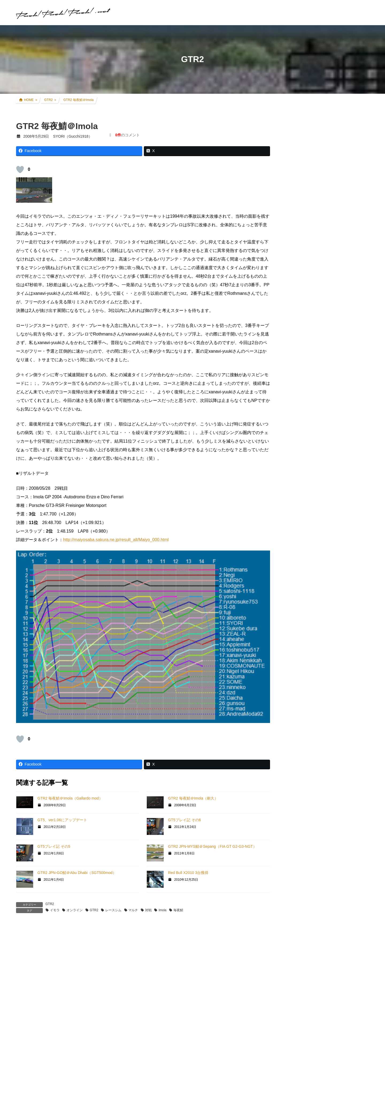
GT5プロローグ (303, 596)
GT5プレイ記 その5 (53, 846)
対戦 (148, 910)
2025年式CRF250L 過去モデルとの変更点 (327, 851)
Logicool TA (300, 647)
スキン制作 (299, 717)
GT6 (294, 576)
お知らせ (297, 758)
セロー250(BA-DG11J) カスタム (321, 407)
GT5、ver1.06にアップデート (62, 820)
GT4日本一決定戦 (305, 627)
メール (25, 1063)
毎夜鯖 (178, 910)
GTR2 (49, 904)
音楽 (294, 738)
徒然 (294, 748)
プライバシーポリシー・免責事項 (319, 999)
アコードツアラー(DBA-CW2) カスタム (327, 428)
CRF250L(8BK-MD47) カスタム (320, 397)
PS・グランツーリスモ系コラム (317, 667)
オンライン (75, 910)
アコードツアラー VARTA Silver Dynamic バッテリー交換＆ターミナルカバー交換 (339, 161)
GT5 (294, 586)
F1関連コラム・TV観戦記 (315, 490)
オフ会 (296, 727)
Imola (162, 910)
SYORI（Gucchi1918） (339, 805)
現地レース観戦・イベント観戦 (320, 480)
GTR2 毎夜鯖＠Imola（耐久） (193, 798)
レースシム (113, 910)
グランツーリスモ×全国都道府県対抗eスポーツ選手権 (328, 544)
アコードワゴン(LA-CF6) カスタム (323, 438)
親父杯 (296, 531)
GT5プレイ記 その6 (184, 820)
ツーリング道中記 (309, 500)
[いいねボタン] (20, 169)
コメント (27, 959)
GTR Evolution (302, 697)
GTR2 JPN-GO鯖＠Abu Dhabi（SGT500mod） (76, 873)
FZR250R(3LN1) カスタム (316, 418)
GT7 (294, 557)
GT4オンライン (303, 617)
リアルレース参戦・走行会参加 (320, 469)
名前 (23, 1034)
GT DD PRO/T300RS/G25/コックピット (323, 677)
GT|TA (295, 637)
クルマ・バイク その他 (313, 521)
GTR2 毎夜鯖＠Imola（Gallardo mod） (70, 798)
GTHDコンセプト (305, 606)
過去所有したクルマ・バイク (318, 459)
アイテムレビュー (309, 510)
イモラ (55, 910)
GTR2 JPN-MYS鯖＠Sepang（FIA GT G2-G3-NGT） (212, 846)
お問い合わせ (299, 994)
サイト (22, 1093)
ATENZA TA (300, 657)
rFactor (296, 707)
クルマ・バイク (303, 387)
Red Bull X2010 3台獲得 (188, 873)
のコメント (127, 135)
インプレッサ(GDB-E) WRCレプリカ (325, 449)
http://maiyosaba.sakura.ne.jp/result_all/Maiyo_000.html (116, 539)
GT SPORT (299, 566)
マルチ (133, 910)
